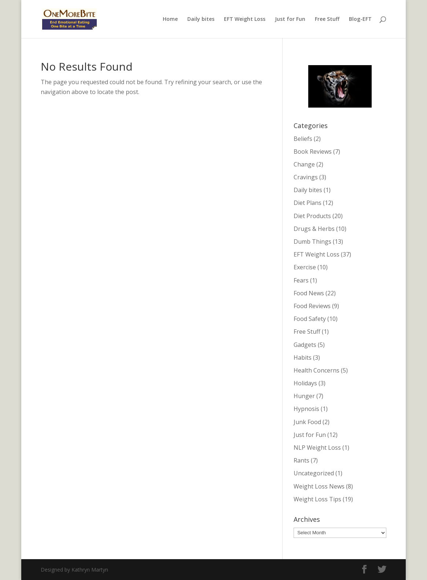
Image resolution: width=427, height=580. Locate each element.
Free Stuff (327, 19)
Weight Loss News (319, 486)
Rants (301, 460)
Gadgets (305, 345)
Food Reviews (312, 306)
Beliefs (303, 139)
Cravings (306, 177)
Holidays (305, 383)
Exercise (305, 267)
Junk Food (307, 422)
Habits (303, 357)
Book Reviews (313, 151)
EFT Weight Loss (244, 19)
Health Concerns (316, 370)
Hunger (304, 396)
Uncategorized (314, 473)
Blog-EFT (360, 19)
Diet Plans (307, 203)
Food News (309, 293)
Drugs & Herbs (314, 229)
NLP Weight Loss (317, 448)
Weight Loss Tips (317, 499)
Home (170, 19)
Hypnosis (306, 409)
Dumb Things (312, 241)
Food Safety (310, 319)
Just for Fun (290, 19)
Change (304, 164)
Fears (301, 280)
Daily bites (200, 19)
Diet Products (312, 216)
